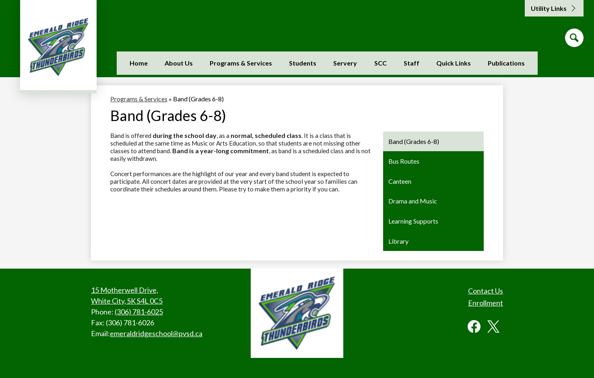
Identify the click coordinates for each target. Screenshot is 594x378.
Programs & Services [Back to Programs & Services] (138, 99)
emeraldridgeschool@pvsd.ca (156, 333)
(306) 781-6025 (139, 311)
